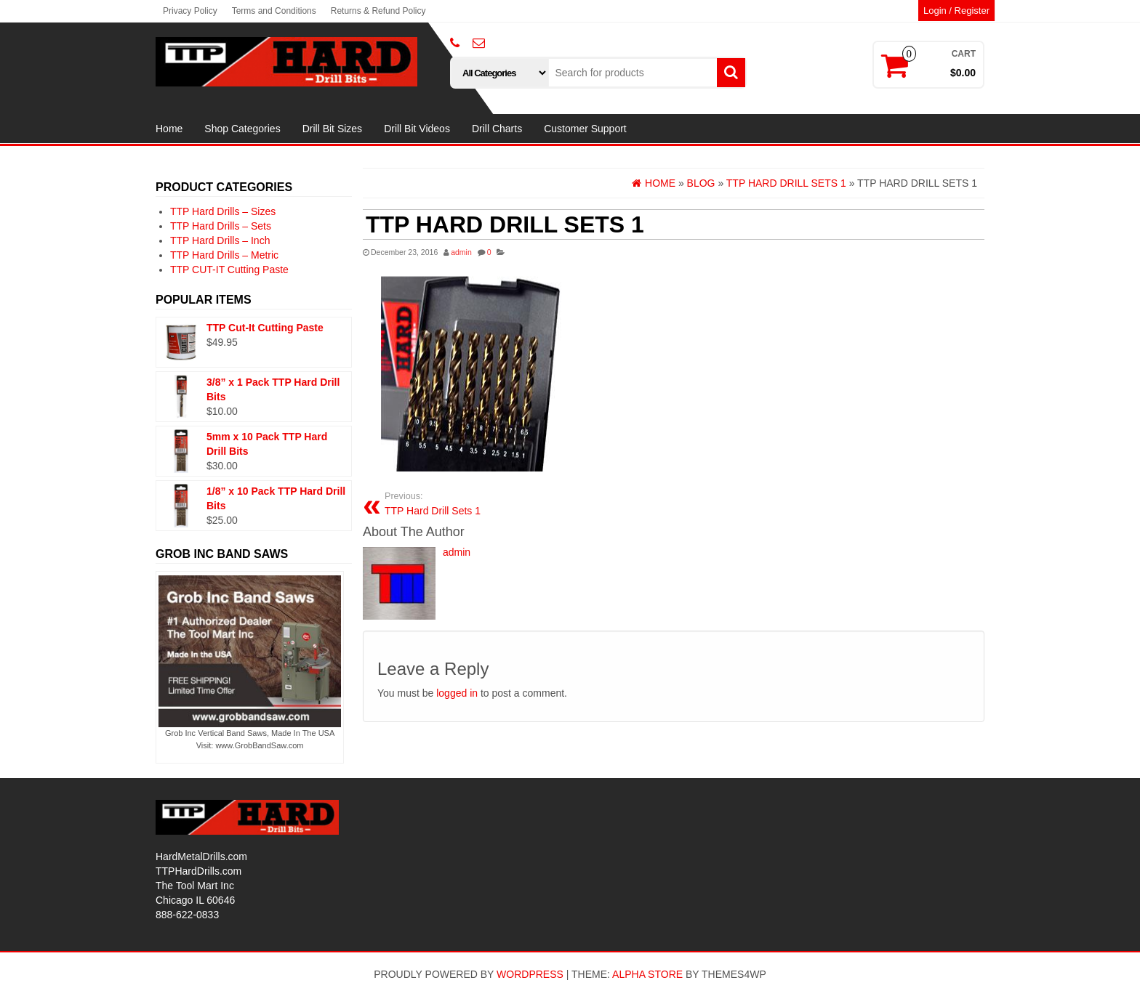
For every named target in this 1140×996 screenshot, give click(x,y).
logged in (457, 693)
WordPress (530, 974)
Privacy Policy (190, 11)
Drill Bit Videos (417, 128)
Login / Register (956, 10)
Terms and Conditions (274, 11)
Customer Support (585, 128)
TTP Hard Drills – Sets (220, 226)
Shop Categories (242, 128)
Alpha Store (647, 974)
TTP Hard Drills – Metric (224, 255)
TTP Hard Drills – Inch (220, 240)
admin (461, 252)
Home (169, 128)
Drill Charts (497, 128)
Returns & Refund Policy (378, 11)
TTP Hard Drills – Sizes (223, 211)
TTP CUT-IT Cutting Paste (229, 269)
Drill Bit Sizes (332, 128)
